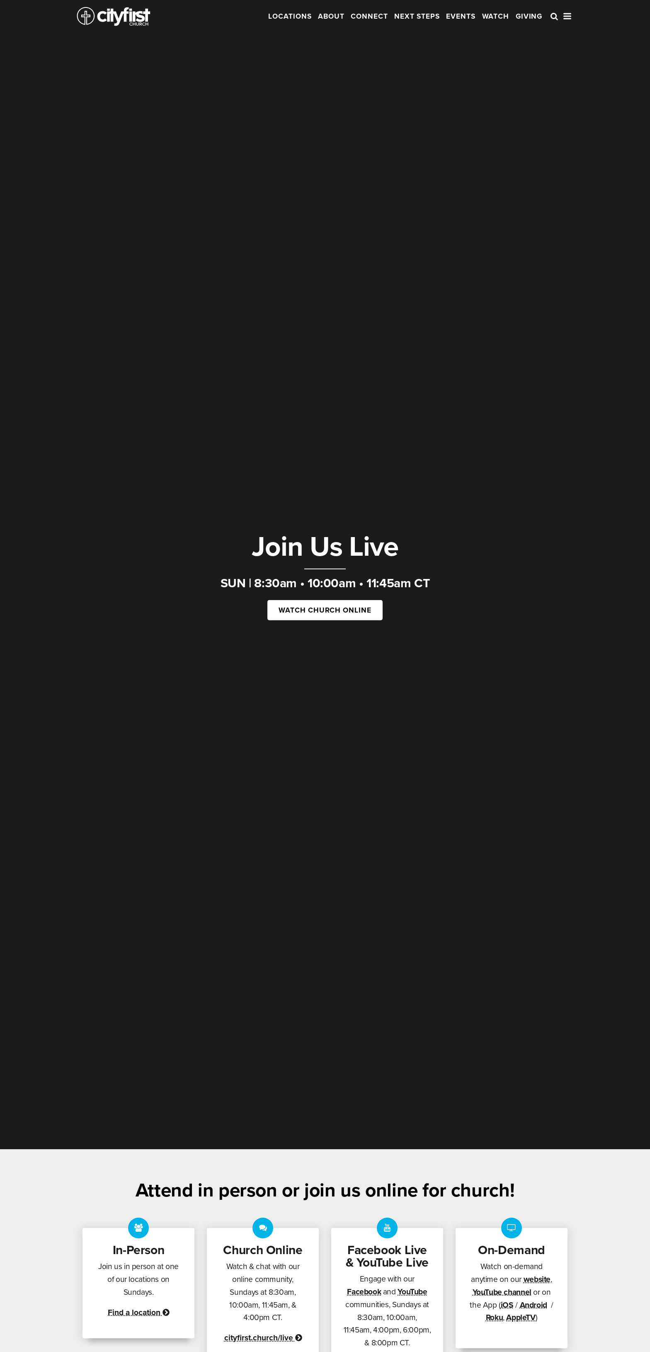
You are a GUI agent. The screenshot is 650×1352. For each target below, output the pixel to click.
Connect (369, 16)
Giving (529, 16)
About (331, 16)
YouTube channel (502, 1292)
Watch (495, 16)
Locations (290, 16)
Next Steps (417, 16)
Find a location (138, 1312)
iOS (507, 1305)
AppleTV (520, 1317)
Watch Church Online (325, 609)
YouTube (412, 1291)
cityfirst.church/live (263, 1337)
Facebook (364, 1291)
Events (460, 16)
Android (533, 1305)
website (537, 1279)
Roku (494, 1317)
